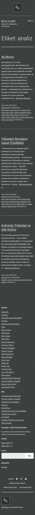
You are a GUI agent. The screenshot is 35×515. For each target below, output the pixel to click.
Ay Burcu (7, 57)
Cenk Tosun (5, 360)
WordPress (5, 507)
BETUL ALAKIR (8, 21)
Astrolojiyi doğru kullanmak (11, 378)
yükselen (4, 206)
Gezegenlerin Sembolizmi (10, 402)
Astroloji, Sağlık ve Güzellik (10, 381)
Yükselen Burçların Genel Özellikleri (13, 411)
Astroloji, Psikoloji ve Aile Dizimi (12, 420)
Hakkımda (5, 312)
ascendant (13, 199)
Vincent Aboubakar (8, 348)
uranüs (31, 117)
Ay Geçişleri (5, 417)
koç (20, 115)
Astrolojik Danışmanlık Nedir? (11, 318)
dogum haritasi (14, 112)
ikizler (12, 115)
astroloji (3, 108)
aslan (11, 110)
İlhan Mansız (5, 375)
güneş (29, 112)
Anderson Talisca (7, 345)
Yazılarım (4, 315)
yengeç (10, 120)
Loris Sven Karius (7, 372)
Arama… (4, 450)
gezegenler (23, 112)
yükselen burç (12, 206)
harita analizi (5, 115)
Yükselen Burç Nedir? (9, 414)
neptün (8, 117)
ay (20, 110)
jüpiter (16, 115)
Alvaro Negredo (6, 357)
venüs (3, 120)
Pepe (3, 327)
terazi (26, 117)
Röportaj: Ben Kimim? (9, 384)
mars (26, 115)
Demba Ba (5, 363)
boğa (7, 112)
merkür (3, 117)
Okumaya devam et (23, 98)
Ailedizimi (4, 280)
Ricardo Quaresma (7, 342)
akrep (3, 110)
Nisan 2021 (5, 446)
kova (23, 115)
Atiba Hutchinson (7, 354)
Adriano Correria (7, 351)
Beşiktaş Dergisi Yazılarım (10, 324)
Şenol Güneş (5, 336)
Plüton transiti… (6, 423)
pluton (17, 117)
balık (28, 110)
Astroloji (4, 321)
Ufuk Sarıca (5, 333)
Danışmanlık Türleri (8, 387)
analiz (7, 110)
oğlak (13, 117)
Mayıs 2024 (5, 443)
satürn (22, 117)
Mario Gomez (6, 330)
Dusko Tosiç (5, 366)
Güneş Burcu (5, 408)
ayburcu (24, 110)
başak (3, 112)
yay (7, 120)
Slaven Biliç (5, 339)
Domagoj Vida (6, 369)
